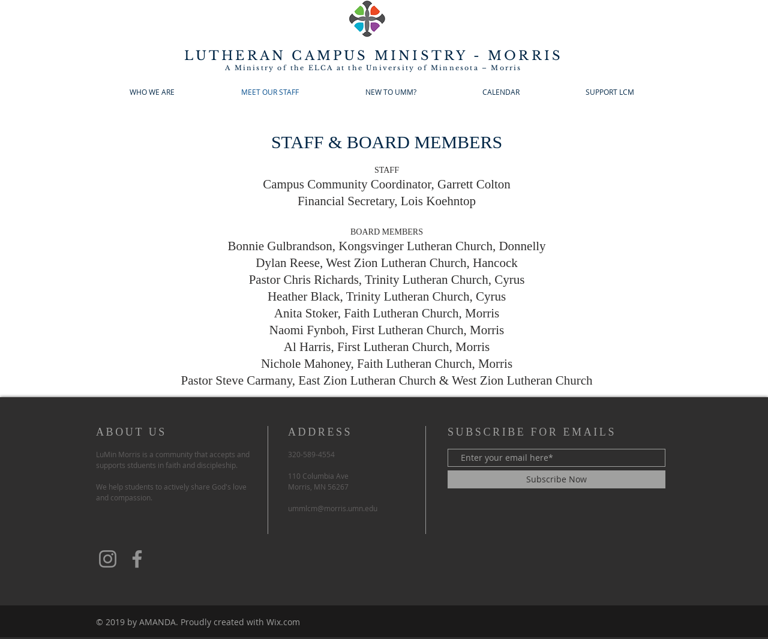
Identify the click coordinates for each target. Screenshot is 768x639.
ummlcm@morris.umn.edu (332, 508)
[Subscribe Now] (556, 479)
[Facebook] (137, 559)
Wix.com (283, 622)
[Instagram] (107, 559)
